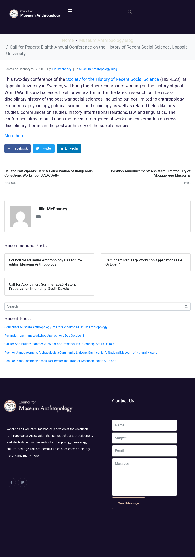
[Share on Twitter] (44, 148)
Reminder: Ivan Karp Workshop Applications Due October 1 (44, 335)
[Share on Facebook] (17, 148)
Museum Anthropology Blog (98, 69)
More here (14, 135)
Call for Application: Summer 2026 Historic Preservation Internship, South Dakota (59, 344)
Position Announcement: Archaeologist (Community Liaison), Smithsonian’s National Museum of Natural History (80, 352)
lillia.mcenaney (61, 69)
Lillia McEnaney (51, 209)
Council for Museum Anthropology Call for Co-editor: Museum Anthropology (55, 327)
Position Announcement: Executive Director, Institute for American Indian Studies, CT (61, 361)
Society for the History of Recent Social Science (112, 79)
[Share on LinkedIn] (69, 148)
